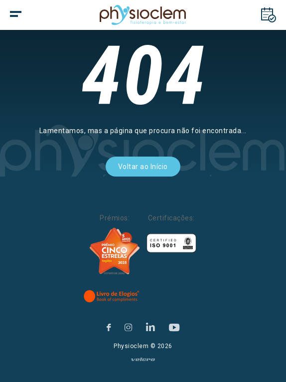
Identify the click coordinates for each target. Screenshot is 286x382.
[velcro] (143, 363)
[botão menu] (35, 15)
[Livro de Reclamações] (178, 296)
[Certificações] (171, 243)
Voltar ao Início (143, 167)
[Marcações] (268, 14)
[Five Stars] (115, 251)
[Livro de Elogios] (112, 296)
